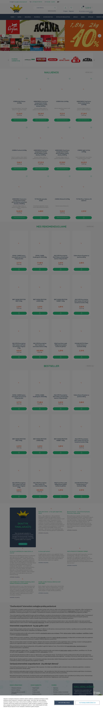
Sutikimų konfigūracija (66, 702)
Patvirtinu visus (90, 702)
